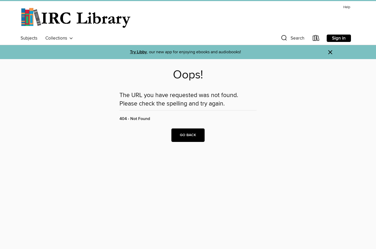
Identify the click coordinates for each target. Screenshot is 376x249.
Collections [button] (59, 38)
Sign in (339, 38)
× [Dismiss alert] (330, 52)
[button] (292, 39)
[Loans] (316, 39)
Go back (188, 135)
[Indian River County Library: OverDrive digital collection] (76, 18)
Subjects (29, 38)
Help (346, 7)
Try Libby (138, 52)
